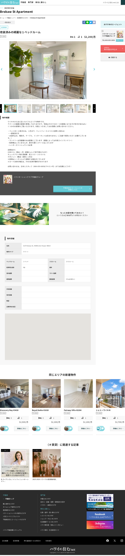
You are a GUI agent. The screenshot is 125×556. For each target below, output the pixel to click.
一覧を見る (7, 22)
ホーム (2, 18)
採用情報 (16, 541)
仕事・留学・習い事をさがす (49, 513)
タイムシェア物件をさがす (11, 508)
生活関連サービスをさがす (49, 523)
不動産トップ (11, 18)
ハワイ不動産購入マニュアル (12, 531)
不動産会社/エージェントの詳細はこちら (73, 189)
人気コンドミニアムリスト (11, 517)
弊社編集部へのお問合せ (33, 541)
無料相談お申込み (110, 48)
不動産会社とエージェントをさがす (14, 520)
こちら (67, 216)
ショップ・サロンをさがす (49, 520)
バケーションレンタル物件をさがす (14, 514)
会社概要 (5, 541)
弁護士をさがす (45, 500)
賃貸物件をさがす (22, 18)
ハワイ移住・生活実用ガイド (49, 531)
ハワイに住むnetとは (111, 2)
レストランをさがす (46, 516)
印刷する (114, 57)
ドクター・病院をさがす (48, 506)
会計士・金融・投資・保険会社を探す (52, 503)
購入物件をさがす (8, 505)
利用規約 (49, 541)
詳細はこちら (120, 40)
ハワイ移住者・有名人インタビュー (52, 526)
